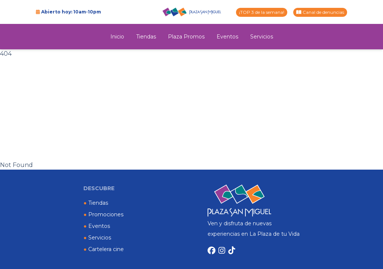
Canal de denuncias (320, 12)
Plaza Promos (186, 36)
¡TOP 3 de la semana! (261, 12)
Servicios (261, 36)
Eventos (227, 36)
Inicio (117, 36)
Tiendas (146, 36)
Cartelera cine (103, 249)
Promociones (103, 214)
